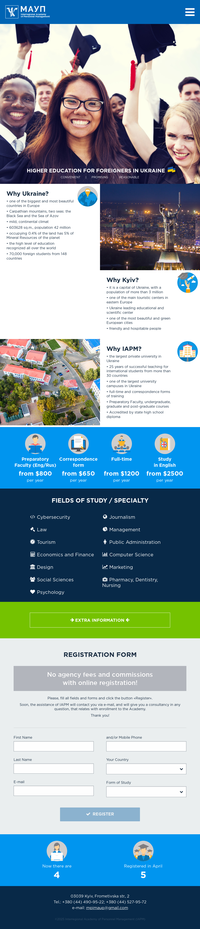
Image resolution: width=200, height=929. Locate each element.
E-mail (19, 782)
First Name (23, 737)
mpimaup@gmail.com (107, 908)
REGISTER (100, 814)
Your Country (117, 760)
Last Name (23, 760)
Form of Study (118, 782)
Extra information (100, 620)
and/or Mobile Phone (124, 737)
